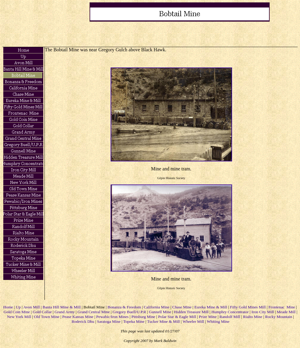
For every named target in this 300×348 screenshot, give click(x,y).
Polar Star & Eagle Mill (177, 316)
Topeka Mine (134, 321)
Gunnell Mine (160, 312)
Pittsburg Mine (143, 316)
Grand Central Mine (94, 312)
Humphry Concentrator (230, 312)
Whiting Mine (218, 321)
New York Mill (19, 316)
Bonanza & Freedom (124, 307)
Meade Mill (286, 312)
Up (18, 307)
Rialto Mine (252, 316)
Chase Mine (181, 307)
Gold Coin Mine (17, 312)
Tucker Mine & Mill (163, 321)
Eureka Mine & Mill (210, 307)
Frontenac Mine (281, 307)
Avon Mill (31, 307)
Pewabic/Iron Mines (112, 316)
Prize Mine (208, 316)
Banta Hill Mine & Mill (62, 307)
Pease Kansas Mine (77, 316)
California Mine (157, 307)
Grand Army (64, 312)
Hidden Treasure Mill (191, 312)
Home (8, 307)
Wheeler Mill (193, 321)
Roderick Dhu (83, 321)
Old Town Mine (47, 316)
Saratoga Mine (109, 321)
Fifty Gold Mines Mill (248, 307)
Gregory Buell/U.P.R (129, 312)
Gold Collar (42, 312)
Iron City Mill (263, 312)
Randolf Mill (229, 316)
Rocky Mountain (278, 316)
